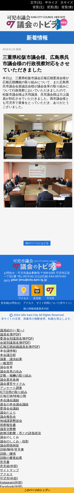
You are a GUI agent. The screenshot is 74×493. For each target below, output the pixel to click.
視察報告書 (8, 425)
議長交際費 (8, 429)
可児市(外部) (9, 478)
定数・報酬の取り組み (16, 375)
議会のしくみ (9, 437)
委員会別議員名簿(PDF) (17, 338)
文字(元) (36, 2)
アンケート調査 (11, 388)
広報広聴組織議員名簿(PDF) (20, 346)
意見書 (4, 462)
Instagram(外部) (11, 482)
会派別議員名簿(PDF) (15, 342)
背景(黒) (53, 7)
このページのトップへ (37, 490)
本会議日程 (8, 355)
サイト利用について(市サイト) (53, 302)
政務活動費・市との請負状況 (20, 433)
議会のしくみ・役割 (14, 441)
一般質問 (6, 363)
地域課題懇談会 (11, 420)
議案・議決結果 (11, 359)
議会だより (8, 412)
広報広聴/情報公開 (13, 396)
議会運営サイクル (12, 383)
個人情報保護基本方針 (36, 308)
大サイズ (66, 2)
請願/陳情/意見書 (12, 449)
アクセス (28, 302)
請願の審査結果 (11, 458)
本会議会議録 (9, 400)
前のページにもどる (37, 243)
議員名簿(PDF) (10, 334)
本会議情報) (8, 351)
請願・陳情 (8, 453)
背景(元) (38, 7)
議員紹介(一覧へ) (12, 330)
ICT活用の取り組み (13, 392)
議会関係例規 (9, 445)
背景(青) (67, 7)
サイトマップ (9, 470)
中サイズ (51, 2)
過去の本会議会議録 (14, 404)
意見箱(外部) (9, 466)
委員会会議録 (9, 408)
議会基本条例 (9, 379)
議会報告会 (8, 416)
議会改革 (6, 367)
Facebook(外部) (11, 486)
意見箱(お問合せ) (11, 302)
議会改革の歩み (11, 371)
